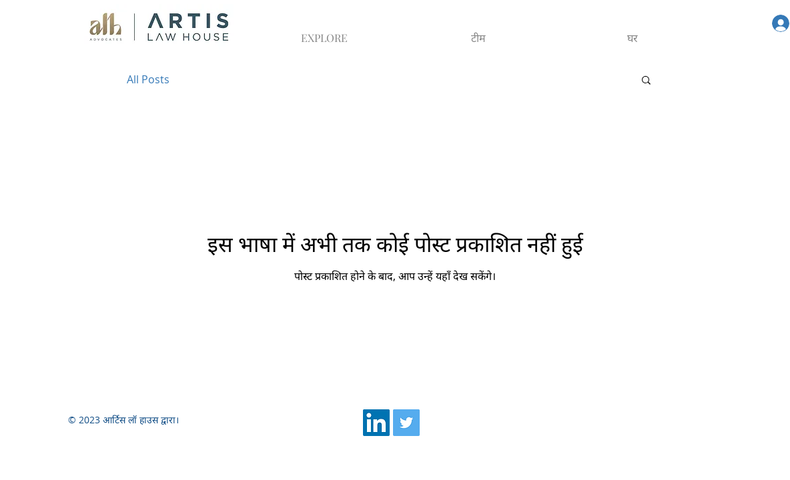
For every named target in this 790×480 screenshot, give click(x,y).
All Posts (148, 79)
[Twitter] (406, 422)
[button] (646, 81)
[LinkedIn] (376, 422)
